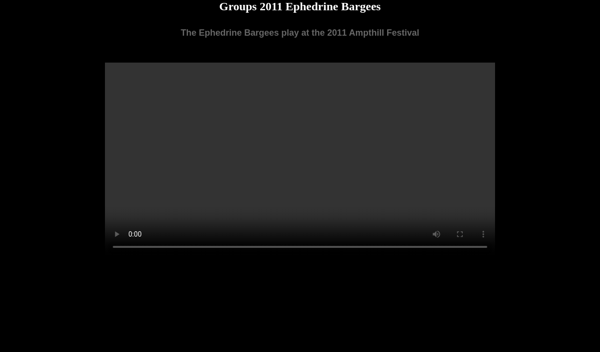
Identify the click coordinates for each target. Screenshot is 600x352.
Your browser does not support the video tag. (300, 160)
